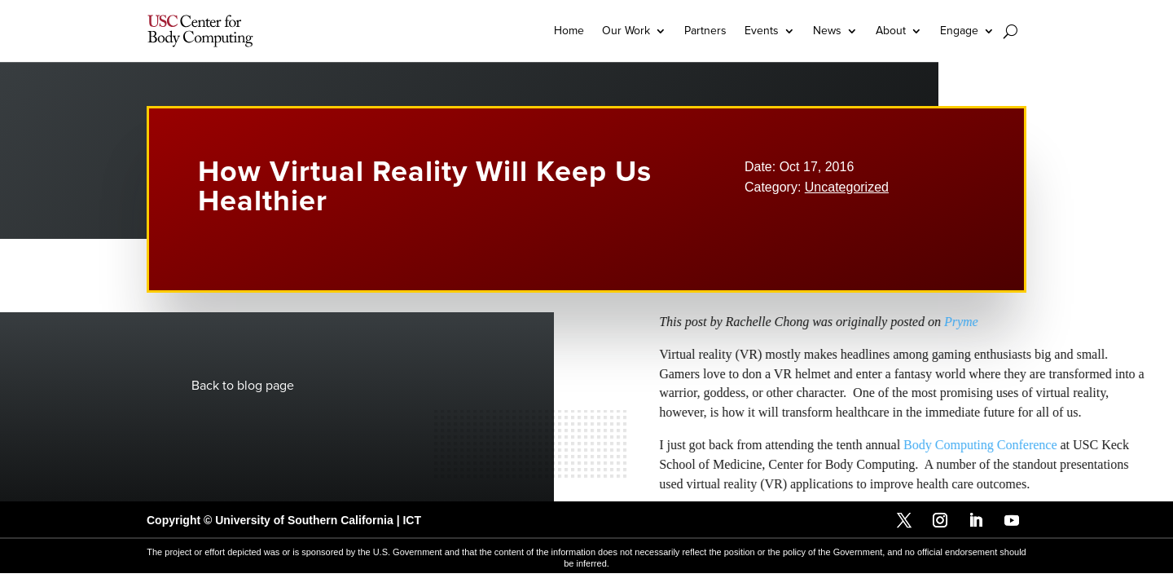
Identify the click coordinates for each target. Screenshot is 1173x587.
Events (762, 31)
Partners (705, 31)
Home (569, 31)
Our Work (626, 31)
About (891, 31)
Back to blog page (242, 385)
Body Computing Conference (1054, 445)
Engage (959, 31)
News (827, 31)
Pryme (1035, 322)
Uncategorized (847, 187)
